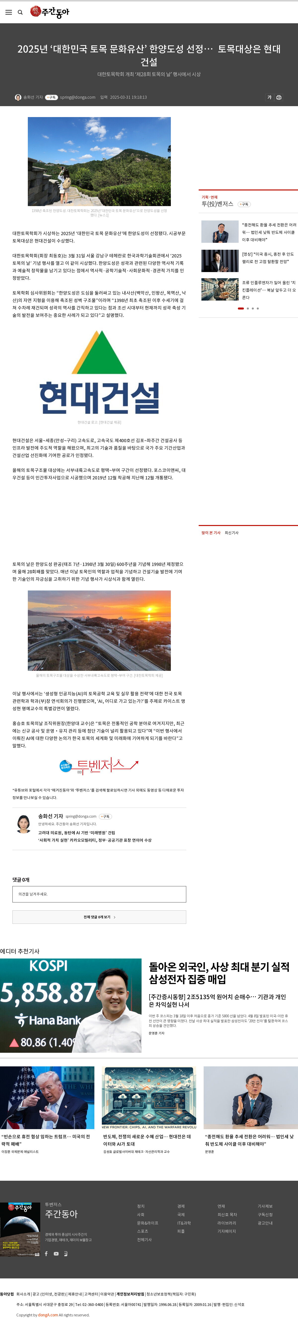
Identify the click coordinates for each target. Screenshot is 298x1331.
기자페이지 (227, 1231)
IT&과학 (184, 1223)
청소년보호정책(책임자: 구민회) (171, 1294)
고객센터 (91, 1294)
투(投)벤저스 (217, 204)
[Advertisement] (86, 520)
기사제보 (265, 1206)
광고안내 (265, 1223)
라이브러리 (227, 1223)
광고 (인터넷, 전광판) (49, 1294)
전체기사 (144, 1240)
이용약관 (107, 1294)
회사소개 (23, 1294)
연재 (221, 1206)
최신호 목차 (227, 1214)
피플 (181, 1231)
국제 (181, 1214)
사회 (141, 1214)
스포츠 (142, 1231)
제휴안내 (75, 1294)
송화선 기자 (50, 816)
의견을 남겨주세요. (33, 894)
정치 (141, 1206)
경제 (181, 1206)
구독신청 (265, 1214)
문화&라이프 (147, 1223)
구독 (52, 97)
